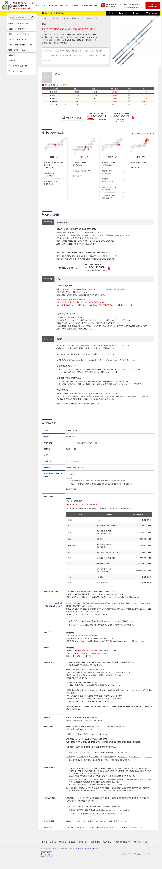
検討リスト (139, 13)
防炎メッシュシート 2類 (96, 55)
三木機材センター (50, 182)
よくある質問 (153, 13)
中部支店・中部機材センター (82, 173)
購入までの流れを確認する (141, 133)
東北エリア (141, 156)
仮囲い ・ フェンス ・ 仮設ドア (18, 34)
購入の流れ (64, 5)
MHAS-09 (53, 101)
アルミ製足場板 (65, 55)
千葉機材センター (108, 163)
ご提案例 (72, 842)
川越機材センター (108, 171)
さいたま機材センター (110, 188)
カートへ (142, 92)
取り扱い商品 (54, 18)
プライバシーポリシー (80, 821)
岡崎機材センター (79, 163)
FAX (120, 119)
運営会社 (75, 5)
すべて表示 (48, 51)
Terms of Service (89, 848)
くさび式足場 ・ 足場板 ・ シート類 (20, 44)
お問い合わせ (152, 6)
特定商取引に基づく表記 (78, 403)
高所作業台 (12, 60)
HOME (44, 18)
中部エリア (83, 156)
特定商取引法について (122, 842)
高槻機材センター (50, 174)
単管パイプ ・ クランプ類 (17, 39)
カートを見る (61, 85)
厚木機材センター (108, 196)
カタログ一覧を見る (73, 117)
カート (113, 13)
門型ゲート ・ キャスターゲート (19, 23)
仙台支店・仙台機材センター (140, 165)
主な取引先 (53, 5)
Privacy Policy (76, 848)
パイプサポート (79, 55)
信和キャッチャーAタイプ (93, 51)
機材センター (40, 5)
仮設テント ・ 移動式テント (18, 29)
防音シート (48, 60)
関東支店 (107, 180)
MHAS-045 (53, 105)
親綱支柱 (11, 55)
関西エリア (54, 156)
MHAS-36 (53, 92)
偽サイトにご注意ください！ (55, 13)
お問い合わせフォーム (70, 268)
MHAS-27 (53, 95)
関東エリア (112, 156)
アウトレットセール (15, 71)
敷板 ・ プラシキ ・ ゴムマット (18, 50)
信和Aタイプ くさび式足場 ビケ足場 (68, 51)
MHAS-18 (53, 98)
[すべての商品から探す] (21, 17)
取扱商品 (62, 842)
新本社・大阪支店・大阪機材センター (53, 165)
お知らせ (53, 842)
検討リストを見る (49, 85)
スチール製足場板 (50, 55)
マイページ (126, 13)
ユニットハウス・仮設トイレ (18, 65)
